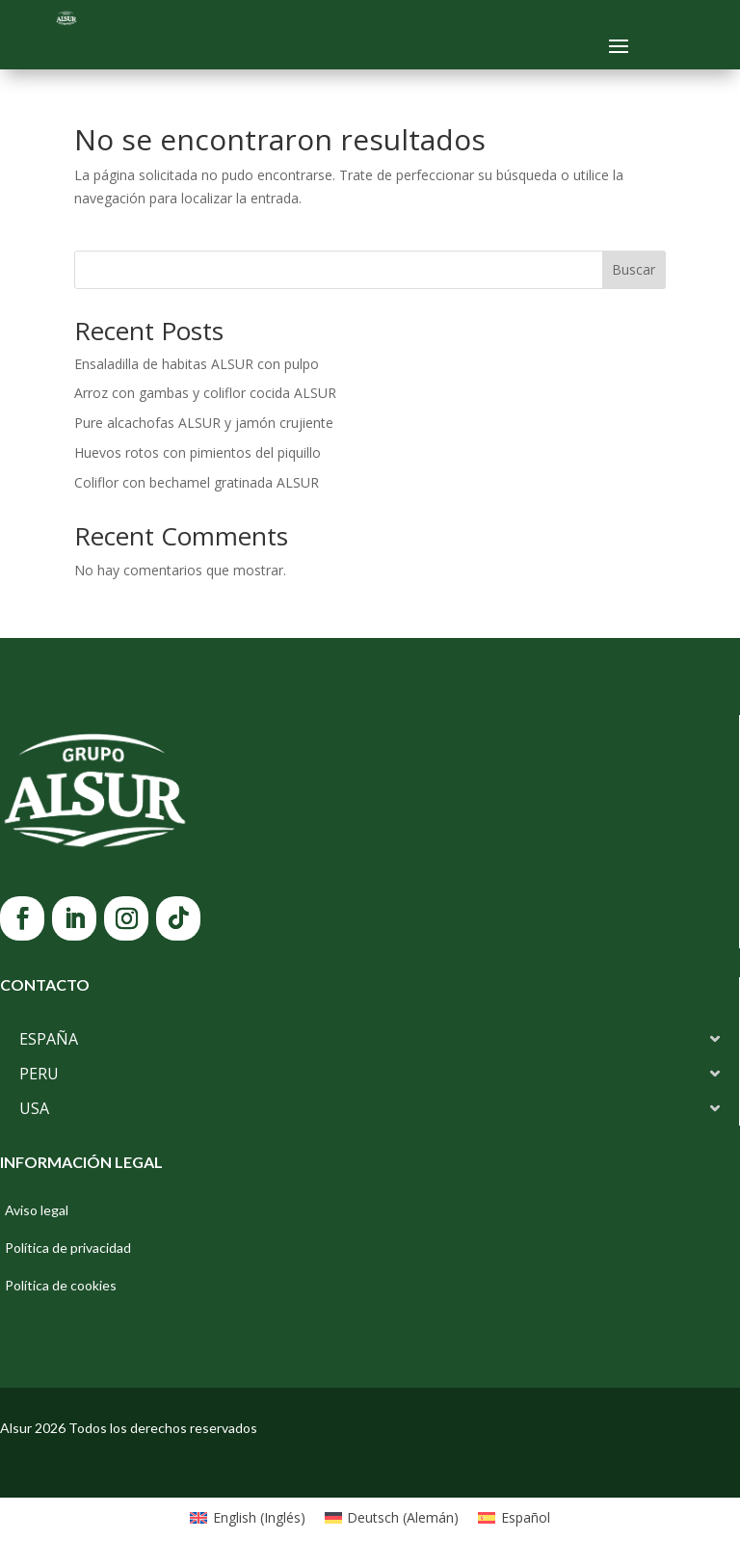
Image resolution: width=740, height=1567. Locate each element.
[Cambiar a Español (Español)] (514, 1517)
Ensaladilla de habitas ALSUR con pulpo (196, 364)
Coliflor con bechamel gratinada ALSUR (196, 482)
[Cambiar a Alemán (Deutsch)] (392, 1517)
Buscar (633, 269)
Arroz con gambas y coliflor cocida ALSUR (205, 393)
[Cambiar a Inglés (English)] (247, 1517)
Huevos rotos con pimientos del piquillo (197, 452)
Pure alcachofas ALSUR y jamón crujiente (203, 422)
